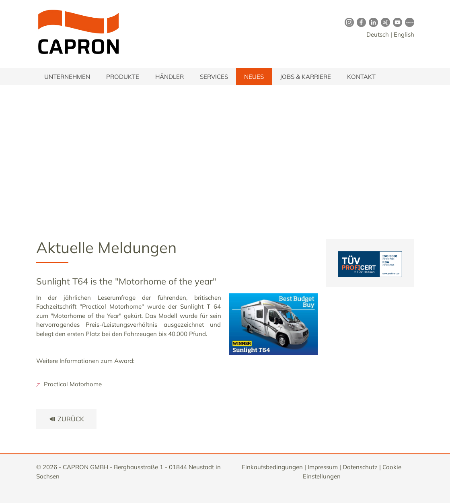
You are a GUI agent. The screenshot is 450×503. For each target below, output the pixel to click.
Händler (169, 76)
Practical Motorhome (69, 384)
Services (214, 76)
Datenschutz (360, 467)
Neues (254, 76)
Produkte (122, 76)
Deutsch (377, 34)
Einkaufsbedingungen (272, 467)
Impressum (323, 467)
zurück (66, 419)
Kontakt (361, 76)
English (404, 34)
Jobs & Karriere (305, 76)
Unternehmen (67, 76)
